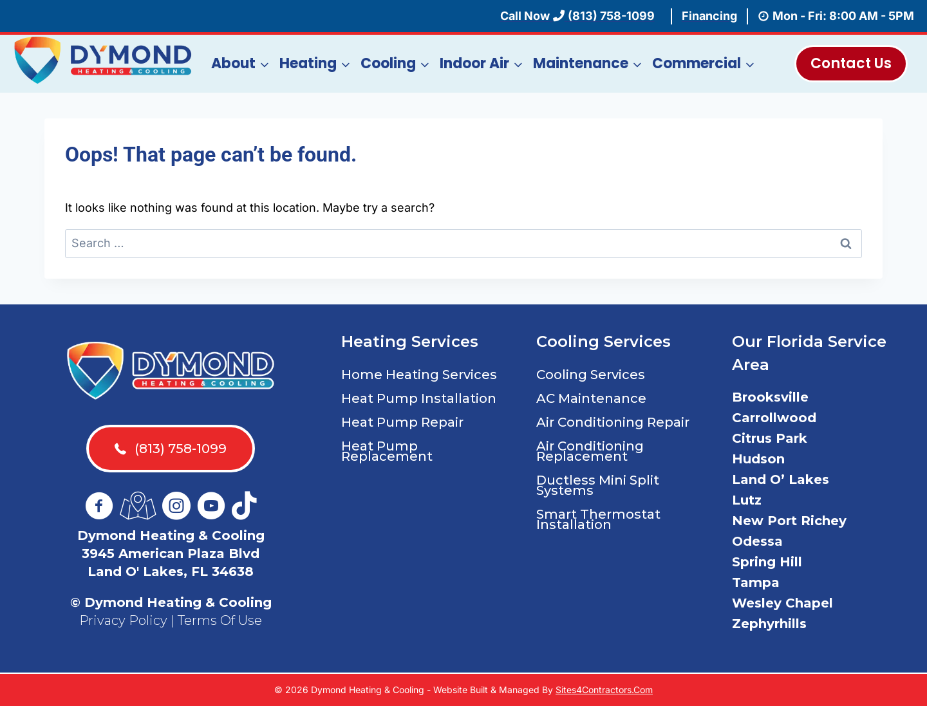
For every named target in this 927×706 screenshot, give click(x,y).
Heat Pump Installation (418, 398)
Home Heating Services (419, 374)
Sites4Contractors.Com (604, 689)
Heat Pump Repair (402, 422)
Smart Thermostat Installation (598, 519)
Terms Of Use (220, 620)
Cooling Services (590, 374)
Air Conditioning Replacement (590, 451)
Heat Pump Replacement (387, 451)
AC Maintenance (591, 398)
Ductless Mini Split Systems (597, 485)
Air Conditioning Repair (612, 422)
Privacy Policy (123, 620)
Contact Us (851, 63)
